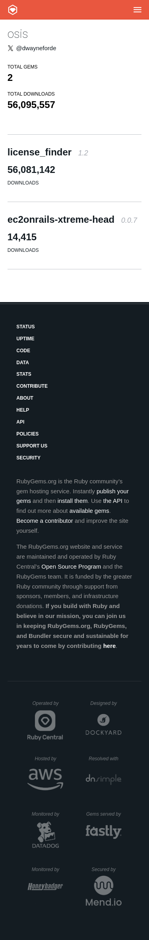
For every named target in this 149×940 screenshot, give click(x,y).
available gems (89, 510)
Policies (27, 434)
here (109, 645)
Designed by (105, 703)
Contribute (32, 386)
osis (18, 34)
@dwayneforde (36, 48)
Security (28, 458)
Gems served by (104, 814)
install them (73, 500)
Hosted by (49, 758)
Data (22, 362)
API (20, 422)
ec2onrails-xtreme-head (72, 219)
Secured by (106, 869)
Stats (23, 374)
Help (22, 410)
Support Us (31, 446)
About (24, 398)
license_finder (48, 152)
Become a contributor (44, 520)
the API (112, 500)
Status (25, 327)
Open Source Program (71, 566)
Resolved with (105, 758)
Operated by (47, 706)
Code (23, 350)
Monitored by (48, 814)
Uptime (25, 338)
